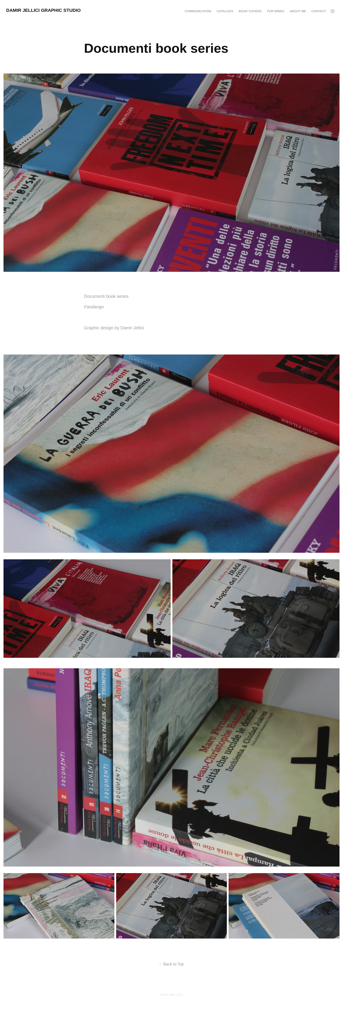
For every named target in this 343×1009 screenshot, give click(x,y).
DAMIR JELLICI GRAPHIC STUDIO (43, 10)
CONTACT (318, 11)
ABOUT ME (298, 11)
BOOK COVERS (250, 11)
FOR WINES (275, 11)
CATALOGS (225, 11)
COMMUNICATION (198, 11)
